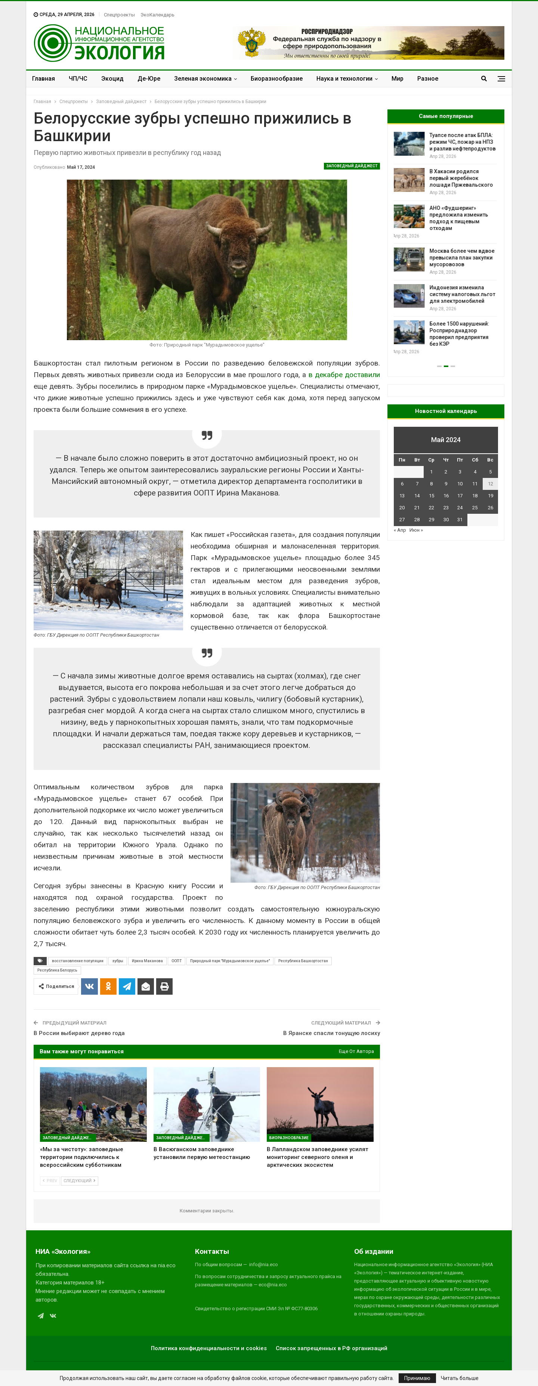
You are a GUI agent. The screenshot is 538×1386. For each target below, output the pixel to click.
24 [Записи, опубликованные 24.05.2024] (460, 507)
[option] (446, 243)
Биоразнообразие (277, 78)
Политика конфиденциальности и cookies (209, 1348)
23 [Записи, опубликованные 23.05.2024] (446, 507)
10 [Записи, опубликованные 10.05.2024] (460, 484)
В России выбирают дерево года (79, 1033)
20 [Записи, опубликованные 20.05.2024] (402, 507)
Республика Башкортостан (303, 961)
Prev (50, 1180)
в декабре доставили (344, 374)
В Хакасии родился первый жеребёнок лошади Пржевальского (462, 178)
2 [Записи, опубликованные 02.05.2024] (446, 472)
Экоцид (112, 78)
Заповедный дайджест (352, 166)
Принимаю (417, 1378)
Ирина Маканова (147, 961)
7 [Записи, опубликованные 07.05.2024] (417, 484)
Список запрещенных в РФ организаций (331, 1348)
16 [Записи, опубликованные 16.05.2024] (446, 495)
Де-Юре (148, 78)
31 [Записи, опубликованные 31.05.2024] (460, 519)
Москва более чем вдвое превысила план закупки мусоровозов (463, 257)
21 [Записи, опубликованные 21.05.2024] (417, 507)
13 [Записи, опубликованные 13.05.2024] (402, 495)
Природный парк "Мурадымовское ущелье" (230, 961)
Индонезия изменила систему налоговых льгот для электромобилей (464, 294)
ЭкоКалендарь (157, 15)
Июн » (416, 530)
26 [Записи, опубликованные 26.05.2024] (490, 507)
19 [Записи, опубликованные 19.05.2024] (490, 495)
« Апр (400, 530)
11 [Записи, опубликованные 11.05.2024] (474, 484)
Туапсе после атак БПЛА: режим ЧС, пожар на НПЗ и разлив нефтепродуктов (464, 142)
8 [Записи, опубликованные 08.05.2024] (431, 484)
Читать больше (460, 1378)
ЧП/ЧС (78, 78)
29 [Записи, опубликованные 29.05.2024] (431, 519)
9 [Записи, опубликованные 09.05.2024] (446, 484)
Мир (398, 78)
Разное (427, 78)
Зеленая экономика (203, 78)
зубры (117, 961)
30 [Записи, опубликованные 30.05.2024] (446, 519)
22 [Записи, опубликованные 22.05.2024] (431, 507)
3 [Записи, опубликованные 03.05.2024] (460, 472)
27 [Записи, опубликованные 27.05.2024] (402, 519)
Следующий (80, 1180)
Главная (43, 78)
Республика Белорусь (57, 970)
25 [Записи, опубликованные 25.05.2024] (474, 507)
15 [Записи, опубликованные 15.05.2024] (431, 495)
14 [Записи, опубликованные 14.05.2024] (417, 495)
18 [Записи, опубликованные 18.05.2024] (474, 495)
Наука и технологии (344, 78)
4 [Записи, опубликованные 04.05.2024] (475, 472)
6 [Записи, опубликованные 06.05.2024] (402, 484)
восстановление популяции (77, 961)
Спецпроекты (119, 15)
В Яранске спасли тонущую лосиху (331, 1033)
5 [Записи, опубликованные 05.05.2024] (490, 472)
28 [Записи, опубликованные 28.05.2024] (417, 519)
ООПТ (176, 961)
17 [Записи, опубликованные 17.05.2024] (460, 495)
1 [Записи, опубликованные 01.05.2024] (431, 472)
